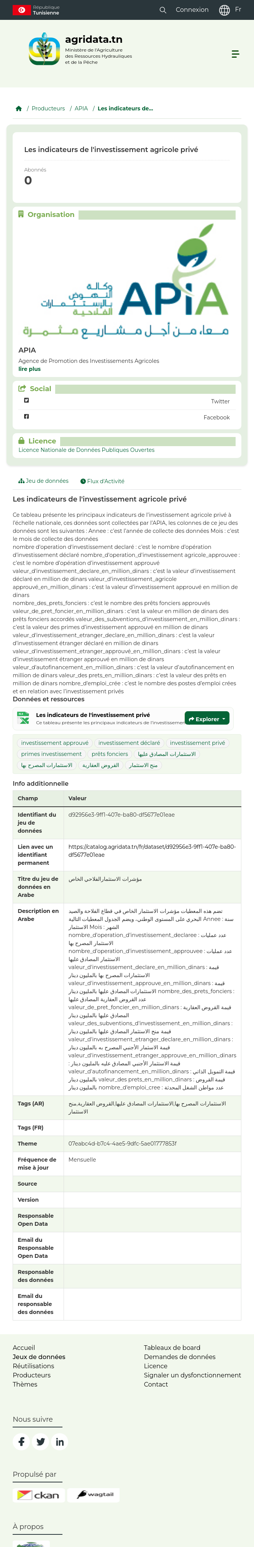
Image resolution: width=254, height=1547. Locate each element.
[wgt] (93, 1495)
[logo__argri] (78, 48)
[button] (163, 9)
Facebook (127, 418)
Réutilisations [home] (33, 1366)
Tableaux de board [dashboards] (172, 1347)
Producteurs (48, 108)
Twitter (127, 402)
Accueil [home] (24, 1347)
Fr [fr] (238, 9)
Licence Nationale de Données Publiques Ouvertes (86, 450)
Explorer (205, 719)
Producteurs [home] (32, 1375)
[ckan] (39, 1495)
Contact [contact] (156, 1384)
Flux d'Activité (102, 481)
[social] (21, 1441)
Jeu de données (43, 480)
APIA (81, 108)
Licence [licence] (156, 1366)
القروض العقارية (100, 765)
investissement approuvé (54, 743)
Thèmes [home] (25, 1384)
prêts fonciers (110, 754)
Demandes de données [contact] (180, 1357)
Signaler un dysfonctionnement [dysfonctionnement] (192, 1375)
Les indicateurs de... (125, 108)
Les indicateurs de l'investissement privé (93, 715)
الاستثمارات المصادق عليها (167, 754)
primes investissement (51, 754)
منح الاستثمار (143, 765)
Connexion (192, 9)
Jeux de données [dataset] (39, 1357)
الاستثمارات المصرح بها (46, 765)
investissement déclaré (129, 743)
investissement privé (197, 743)
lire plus (29, 369)
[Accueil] (19, 108)
